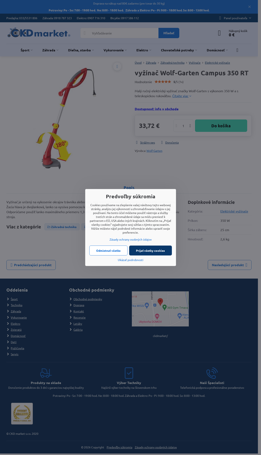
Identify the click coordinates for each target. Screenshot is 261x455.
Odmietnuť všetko (108, 250)
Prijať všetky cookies (150, 250)
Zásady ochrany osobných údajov (131, 239)
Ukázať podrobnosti (130, 260)
